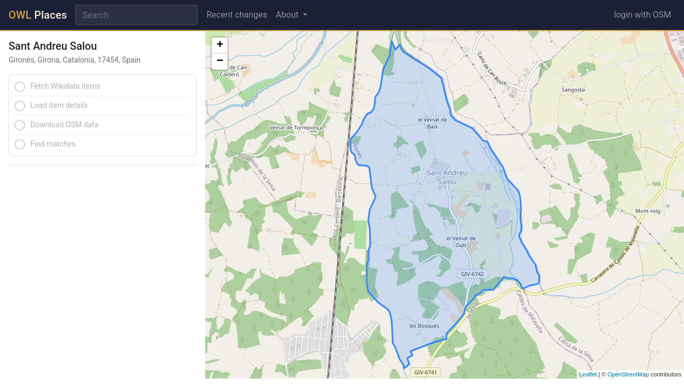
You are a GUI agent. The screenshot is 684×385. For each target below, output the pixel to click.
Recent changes (236, 15)
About (288, 15)
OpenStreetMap (628, 374)
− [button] (219, 61)
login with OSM (642, 15)
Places (38, 15)
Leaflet (588, 374)
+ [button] (219, 45)
